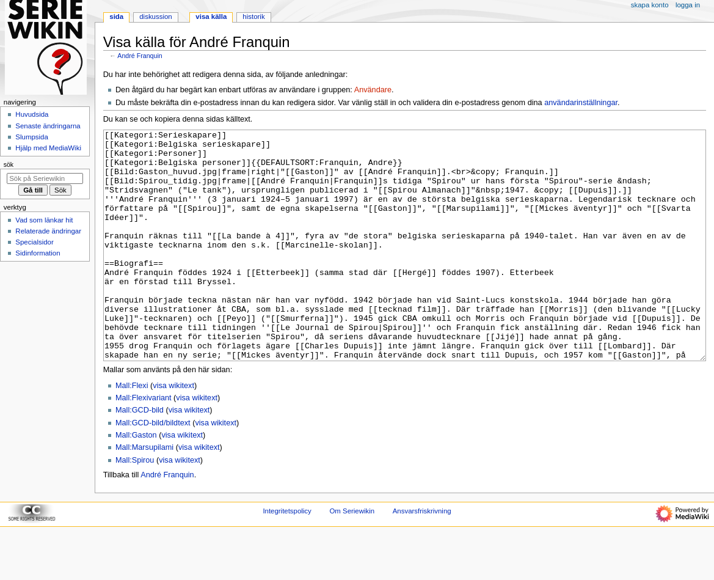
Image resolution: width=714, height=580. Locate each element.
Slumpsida (31, 137)
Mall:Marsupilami (144, 493)
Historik (253, 16)
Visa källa (211, 16)
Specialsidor (34, 242)
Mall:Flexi (131, 431)
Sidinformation (37, 253)
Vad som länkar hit (44, 220)
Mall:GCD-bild (139, 456)
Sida (116, 16)
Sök (8, 164)
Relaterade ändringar (48, 231)
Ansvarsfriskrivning (422, 556)
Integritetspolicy (287, 556)
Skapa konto (650, 5)
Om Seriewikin (351, 556)
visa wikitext (173, 431)
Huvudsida (31, 114)
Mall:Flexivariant (143, 443)
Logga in (688, 5)
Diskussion (155, 16)
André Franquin (139, 55)
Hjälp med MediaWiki (48, 148)
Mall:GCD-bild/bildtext (153, 468)
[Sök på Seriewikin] (45, 178)
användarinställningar (580, 102)
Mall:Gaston (136, 481)
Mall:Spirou (134, 506)
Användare (373, 90)
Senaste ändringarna (47, 126)
